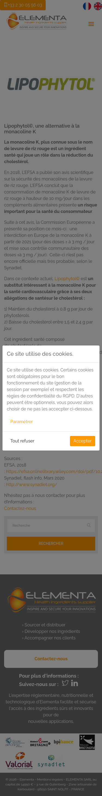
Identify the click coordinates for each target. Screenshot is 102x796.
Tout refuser (22, 441)
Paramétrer (21, 421)
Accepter (82, 441)
